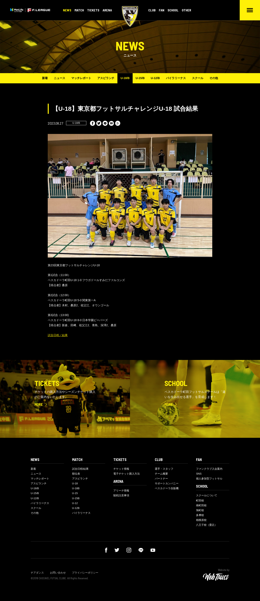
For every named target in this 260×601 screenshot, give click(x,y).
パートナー (161, 478)
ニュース (59, 78)
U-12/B (155, 78)
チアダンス (37, 572)
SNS (199, 473)
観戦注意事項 (121, 495)
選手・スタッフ (164, 468)
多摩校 (200, 515)
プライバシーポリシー (85, 572)
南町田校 (201, 505)
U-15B (76, 498)
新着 (45, 78)
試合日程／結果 (58, 335)
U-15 (75, 493)
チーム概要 (161, 473)
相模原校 (201, 520)
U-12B (76, 508)
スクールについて (206, 495)
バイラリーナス (176, 78)
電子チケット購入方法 (126, 473)
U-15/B (140, 78)
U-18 (75, 483)
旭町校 (200, 510)
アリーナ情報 (121, 490)
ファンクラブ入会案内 (209, 468)
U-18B (76, 488)
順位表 (76, 473)
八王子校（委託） (206, 524)
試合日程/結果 (80, 468)
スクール (197, 78)
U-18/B (124, 78)
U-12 (75, 503)
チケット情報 (121, 468)
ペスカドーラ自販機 (167, 488)
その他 (213, 78)
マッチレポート (81, 78)
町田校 (200, 500)
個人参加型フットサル (209, 478)
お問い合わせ (58, 572)
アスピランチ (105, 78)
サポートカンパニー (167, 483)
